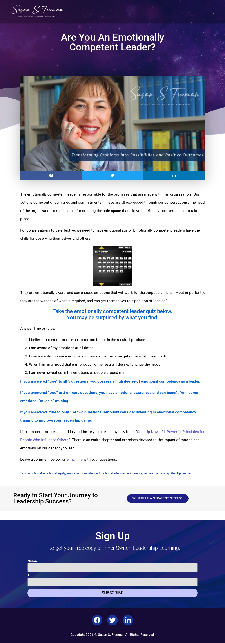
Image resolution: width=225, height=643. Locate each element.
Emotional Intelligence (114, 473)
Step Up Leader (180, 473)
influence (136, 473)
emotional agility (54, 473)
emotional (35, 473)
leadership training (156, 473)
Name (32, 561)
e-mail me (74, 459)
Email (31, 576)
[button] (214, 12)
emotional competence (82, 473)
